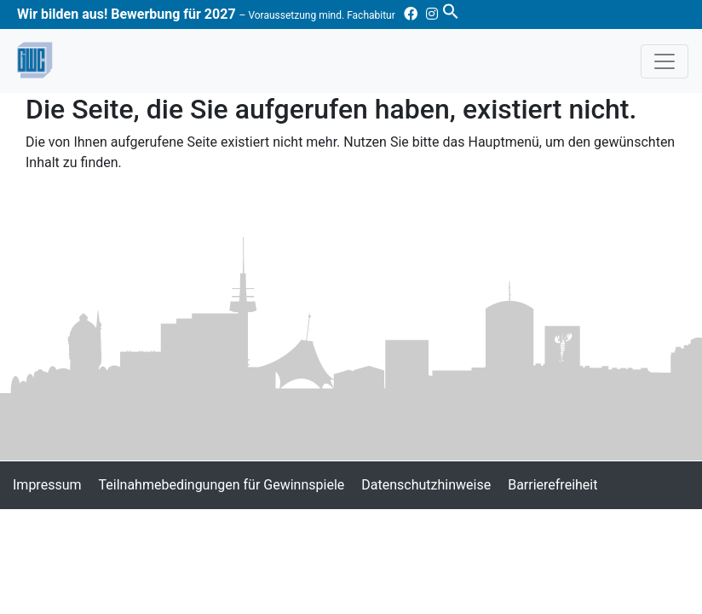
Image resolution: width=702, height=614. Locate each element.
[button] (450, 10)
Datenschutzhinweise (426, 485)
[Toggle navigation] (664, 61)
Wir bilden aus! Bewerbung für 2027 (206, 14)
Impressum (47, 485)
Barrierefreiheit (552, 485)
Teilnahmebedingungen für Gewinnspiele (222, 485)
